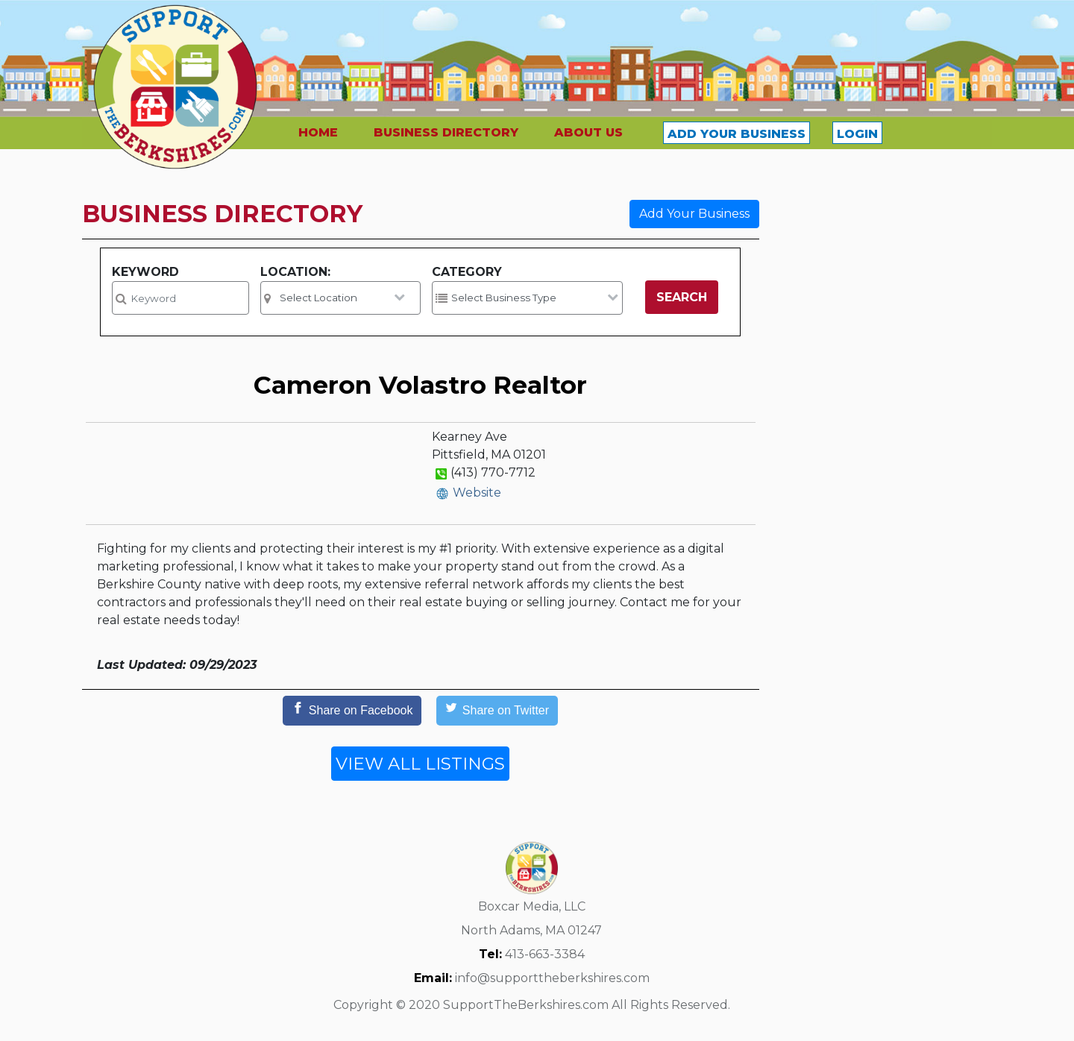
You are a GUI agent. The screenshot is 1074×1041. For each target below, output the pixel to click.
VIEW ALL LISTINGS (420, 763)
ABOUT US (588, 132)
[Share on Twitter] (497, 711)
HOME (318, 132)
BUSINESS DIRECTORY (446, 132)
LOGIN (857, 134)
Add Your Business (694, 214)
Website (477, 492)
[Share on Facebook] (352, 711)
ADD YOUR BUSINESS (737, 134)
